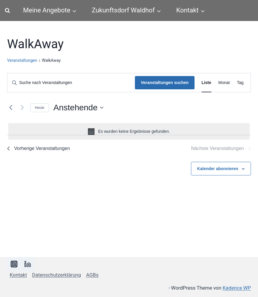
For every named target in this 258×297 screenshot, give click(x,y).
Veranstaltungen (22, 60)
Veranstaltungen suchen (165, 82)
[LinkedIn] (28, 264)
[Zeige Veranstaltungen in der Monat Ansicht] (224, 82)
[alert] (129, 131)
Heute (39, 108)
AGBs (92, 275)
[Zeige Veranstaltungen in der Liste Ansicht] (206, 82)
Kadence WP (237, 288)
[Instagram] (14, 264)
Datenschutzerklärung (56, 275)
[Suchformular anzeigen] (7, 10)
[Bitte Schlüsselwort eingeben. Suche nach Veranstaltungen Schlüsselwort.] (71, 82)
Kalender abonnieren (217, 168)
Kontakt (18, 275)
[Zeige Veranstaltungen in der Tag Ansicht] (240, 82)
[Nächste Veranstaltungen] (22, 107)
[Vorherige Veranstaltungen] (10, 107)
